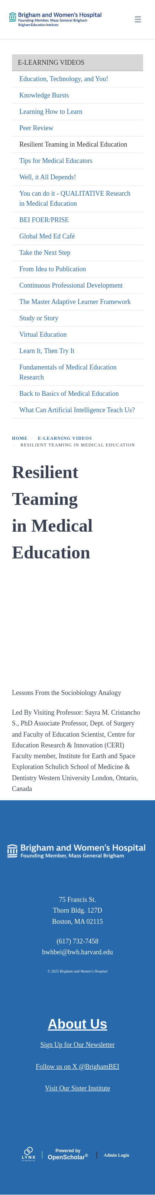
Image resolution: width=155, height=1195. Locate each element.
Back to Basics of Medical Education (69, 393)
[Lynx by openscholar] (35, 1155)
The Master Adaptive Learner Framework (75, 301)
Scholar (68, 1154)
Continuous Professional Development (71, 285)
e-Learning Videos (51, 62)
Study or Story (38, 318)
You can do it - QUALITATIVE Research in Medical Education (74, 198)
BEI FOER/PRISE (44, 220)
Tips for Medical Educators (56, 160)
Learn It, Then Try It (46, 351)
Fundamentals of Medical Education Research (67, 372)
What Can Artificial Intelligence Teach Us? (77, 410)
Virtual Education (43, 334)
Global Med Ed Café (47, 236)
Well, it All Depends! (47, 177)
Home (20, 438)
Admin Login (116, 1155)
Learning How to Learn (50, 111)
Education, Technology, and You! (63, 79)
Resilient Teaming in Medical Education (73, 144)
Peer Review (36, 128)
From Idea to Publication (52, 269)
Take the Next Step (44, 252)
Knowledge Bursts (44, 95)
